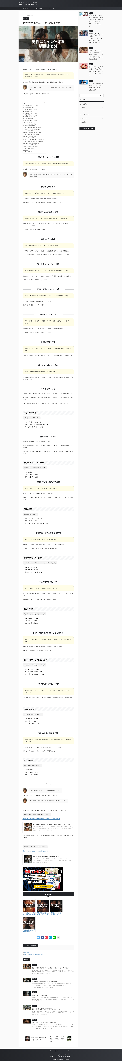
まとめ (27, 150)
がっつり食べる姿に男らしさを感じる (34, 139)
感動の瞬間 (30, 131)
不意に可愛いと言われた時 (31, 115)
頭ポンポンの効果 (29, 111)
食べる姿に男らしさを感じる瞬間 (35, 141)
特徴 (42, 954)
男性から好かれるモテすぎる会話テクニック (35, 851)
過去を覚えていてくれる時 (31, 113)
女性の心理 (35, 954)
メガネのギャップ (29, 122)
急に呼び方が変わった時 (31, 109)
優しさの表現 (31, 138)
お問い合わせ (25, 8)
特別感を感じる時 (29, 107)
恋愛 (39, 954)
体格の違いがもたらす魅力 (34, 134)
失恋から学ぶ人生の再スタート (41, 994)
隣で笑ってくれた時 (30, 116)
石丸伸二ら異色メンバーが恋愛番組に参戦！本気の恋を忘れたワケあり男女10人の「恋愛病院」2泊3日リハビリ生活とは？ (96, 19)
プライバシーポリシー (37, 8)
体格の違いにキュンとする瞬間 (33, 132)
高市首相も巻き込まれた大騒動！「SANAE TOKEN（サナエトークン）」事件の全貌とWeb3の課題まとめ (96, 36)
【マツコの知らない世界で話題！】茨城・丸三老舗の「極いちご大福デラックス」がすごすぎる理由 (96, 69)
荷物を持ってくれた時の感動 (32, 129)
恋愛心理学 (26, 952)
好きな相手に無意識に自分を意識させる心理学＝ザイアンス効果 (50, 967)
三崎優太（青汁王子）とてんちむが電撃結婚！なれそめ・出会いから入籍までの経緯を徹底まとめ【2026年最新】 (96, 53)
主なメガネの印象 (32, 124)
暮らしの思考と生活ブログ (29, 4)
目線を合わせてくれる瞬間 (31, 105)
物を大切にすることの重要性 (34, 127)
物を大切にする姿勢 (30, 125)
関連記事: (30, 151)
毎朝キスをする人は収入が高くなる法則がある (45, 1022)
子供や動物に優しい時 (30, 136)
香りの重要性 (31, 148)
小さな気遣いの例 (32, 145)
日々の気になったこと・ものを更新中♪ (61, 1053)
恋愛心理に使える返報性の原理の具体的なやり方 (46, 1008)
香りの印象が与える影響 (31, 146)
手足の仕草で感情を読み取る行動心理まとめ (44, 981)
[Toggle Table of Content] (42, 103)
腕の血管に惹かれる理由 (31, 120)
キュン (25, 954)
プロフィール (50, 8)
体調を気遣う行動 (29, 118)
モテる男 (30, 954)
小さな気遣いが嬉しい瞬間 (32, 143)
